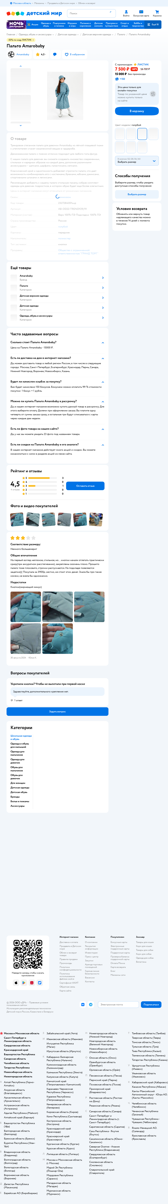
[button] (152, 24)
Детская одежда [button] (19, 787)
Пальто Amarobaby (139, 34)
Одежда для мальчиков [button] (17, 753)
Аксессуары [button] (17, 806)
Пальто (121, 34)
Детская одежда (67, 34)
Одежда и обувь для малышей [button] (19, 745)
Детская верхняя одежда (97, 34)
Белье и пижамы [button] (19, 801)
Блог (113, 971)
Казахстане (35, 1011)
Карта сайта (65, 990)
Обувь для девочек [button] (16, 776)
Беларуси (48, 1011)
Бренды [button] (15, 796)
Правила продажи (69, 959)
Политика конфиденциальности (71, 968)
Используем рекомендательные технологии (29, 1008)
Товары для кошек (145, 942)
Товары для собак (144, 950)
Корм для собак (144, 954)
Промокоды (66, 963)
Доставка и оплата (69, 942)
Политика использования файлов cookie (67, 976)
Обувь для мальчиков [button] (16, 769)
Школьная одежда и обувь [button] (21, 737)
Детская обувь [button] (18, 792)
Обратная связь (67, 986)
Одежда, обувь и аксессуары (35, 34)
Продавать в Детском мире (70, 947)
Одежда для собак (145, 958)
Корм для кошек (144, 946)
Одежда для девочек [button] (17, 761)
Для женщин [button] (17, 783)
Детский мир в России (18, 1011)
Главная (11, 34)
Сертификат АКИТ (69, 982)
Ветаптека (141, 961)
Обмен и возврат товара (68, 954)
